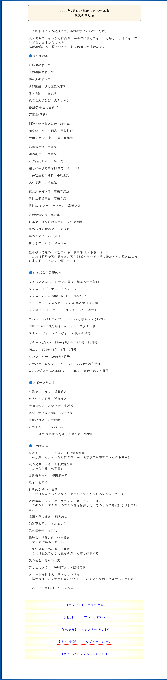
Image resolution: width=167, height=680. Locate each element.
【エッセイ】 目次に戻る (84, 605)
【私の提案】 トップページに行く (84, 629)
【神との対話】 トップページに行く (84, 641)
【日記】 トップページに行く (84, 617)
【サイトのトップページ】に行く (84, 654)
